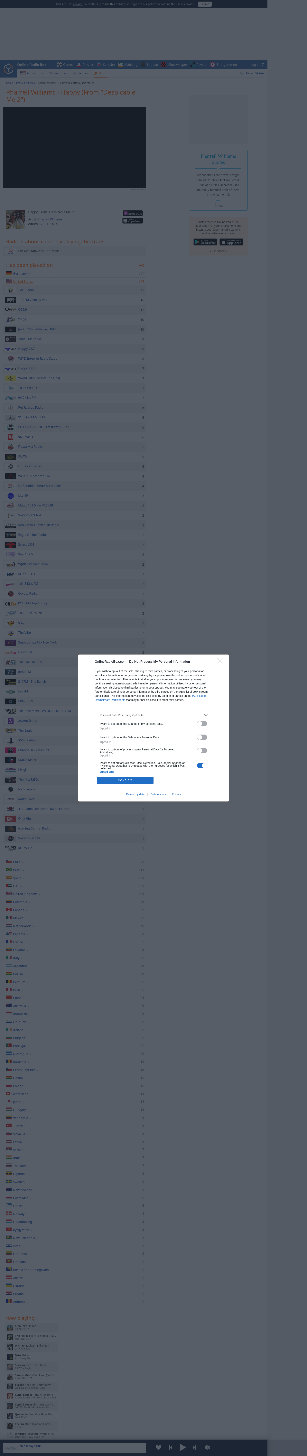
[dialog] (153, 728)
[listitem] (153, 715)
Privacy (176, 794)
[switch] (202, 723)
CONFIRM (125, 780)
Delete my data (135, 794)
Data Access (158, 794)
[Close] (221, 662)
